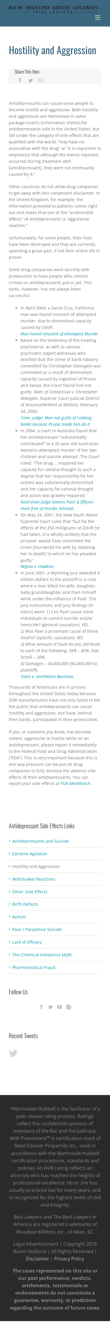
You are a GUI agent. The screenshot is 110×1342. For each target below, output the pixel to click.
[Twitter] (30, 80)
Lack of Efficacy (27, 942)
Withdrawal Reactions (33, 879)
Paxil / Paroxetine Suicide (37, 929)
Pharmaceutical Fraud (33, 967)
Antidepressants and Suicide (40, 841)
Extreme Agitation (29, 853)
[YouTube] (59, 1007)
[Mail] (41, 80)
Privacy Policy (69, 1258)
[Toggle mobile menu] (98, 17)
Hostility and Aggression (36, 866)
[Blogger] (68, 1007)
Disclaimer (37, 1258)
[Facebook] (20, 80)
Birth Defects (25, 904)
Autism (19, 916)
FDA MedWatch (76, 783)
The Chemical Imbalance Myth (42, 954)
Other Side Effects (30, 891)
